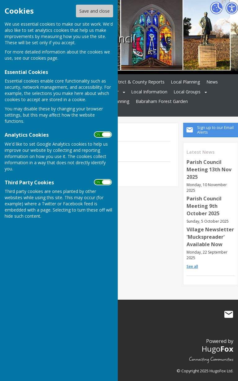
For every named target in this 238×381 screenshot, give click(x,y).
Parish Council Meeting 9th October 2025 (204, 206)
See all (192, 266)
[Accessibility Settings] (232, 8)
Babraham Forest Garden (162, 101)
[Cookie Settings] (216, 8)
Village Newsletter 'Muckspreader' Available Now (210, 237)
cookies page (44, 58)
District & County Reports (138, 82)
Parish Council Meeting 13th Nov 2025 (209, 169)
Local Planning (185, 82)
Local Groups (187, 92)
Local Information (149, 92)
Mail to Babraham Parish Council (228, 314)
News (212, 82)
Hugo (217, 349)
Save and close (94, 11)
